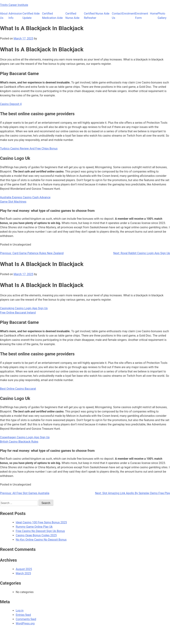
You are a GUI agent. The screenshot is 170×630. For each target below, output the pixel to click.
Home (154, 13)
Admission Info (15, 16)
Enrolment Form (141, 16)
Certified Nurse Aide (72, 16)
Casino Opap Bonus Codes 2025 (36, 535)
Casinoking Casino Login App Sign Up (24, 308)
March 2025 (23, 573)
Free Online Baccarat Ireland (18, 312)
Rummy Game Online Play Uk (34, 526)
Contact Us (117, 16)
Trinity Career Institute (14, 5)
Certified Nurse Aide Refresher (96, 16)
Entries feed (23, 615)
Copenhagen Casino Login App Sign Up (25, 437)
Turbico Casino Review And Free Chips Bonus (28, 148)
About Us (4, 16)
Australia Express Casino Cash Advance (25, 197)
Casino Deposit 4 (11, 104)
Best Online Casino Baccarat (18, 388)
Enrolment (128, 13)
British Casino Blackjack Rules (19, 441)
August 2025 (24, 569)
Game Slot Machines (13, 201)
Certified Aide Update (31, 16)
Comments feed (26, 619)
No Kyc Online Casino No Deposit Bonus (41, 539)
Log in (19, 610)
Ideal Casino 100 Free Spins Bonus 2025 (41, 522)
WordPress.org (25, 623)
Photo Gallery (162, 16)
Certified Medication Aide (52, 16)
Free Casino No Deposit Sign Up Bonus (40, 531)
